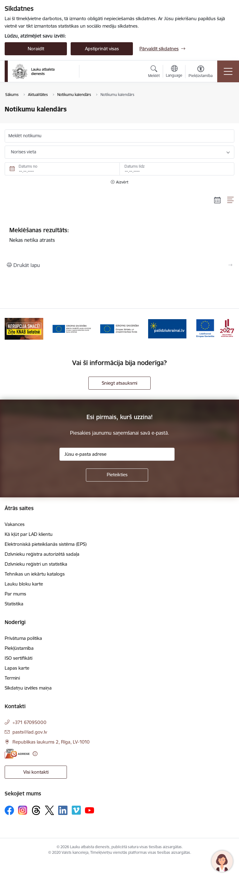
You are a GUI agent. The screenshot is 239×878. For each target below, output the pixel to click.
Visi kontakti (36, 772)
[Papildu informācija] (35, 753)
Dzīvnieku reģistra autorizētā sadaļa (42, 554)
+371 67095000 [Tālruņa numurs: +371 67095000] (29, 722)
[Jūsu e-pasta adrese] (117, 454)
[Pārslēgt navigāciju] (228, 71)
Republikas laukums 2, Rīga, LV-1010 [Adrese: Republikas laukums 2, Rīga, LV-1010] (51, 742)
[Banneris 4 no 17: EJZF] (119, 328)
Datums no (28, 166)
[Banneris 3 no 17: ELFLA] (72, 328)
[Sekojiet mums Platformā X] (49, 810)
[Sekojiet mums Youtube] (89, 810)
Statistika (14, 604)
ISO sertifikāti (18, 658)
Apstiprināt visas (102, 49)
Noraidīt (36, 49)
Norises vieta (23, 152)
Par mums (15, 594)
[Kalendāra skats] (217, 200)
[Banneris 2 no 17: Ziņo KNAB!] (24, 328)
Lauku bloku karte (24, 584)
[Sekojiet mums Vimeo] (76, 810)
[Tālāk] (227, 329)
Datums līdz (134, 166)
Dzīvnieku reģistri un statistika (36, 564)
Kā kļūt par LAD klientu (29, 534)
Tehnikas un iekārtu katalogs (35, 574)
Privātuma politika (23, 638)
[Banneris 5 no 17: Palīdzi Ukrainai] (167, 328)
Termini (12, 678)
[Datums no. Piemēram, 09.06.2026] (62, 168)
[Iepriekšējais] (12, 329)
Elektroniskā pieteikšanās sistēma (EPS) (46, 544)
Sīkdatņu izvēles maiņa (28, 688)
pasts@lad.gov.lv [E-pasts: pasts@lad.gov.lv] (29, 732)
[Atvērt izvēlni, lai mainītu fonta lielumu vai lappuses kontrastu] (200, 72)
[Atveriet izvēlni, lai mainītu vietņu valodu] (174, 72)
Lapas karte (17, 668)
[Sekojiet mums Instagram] (22, 810)
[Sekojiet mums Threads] (36, 810)
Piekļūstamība (19, 648)
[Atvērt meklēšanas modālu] (154, 72)
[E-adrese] (17, 754)
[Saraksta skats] (230, 200)
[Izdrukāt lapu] (119, 265)
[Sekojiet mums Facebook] (9, 810)
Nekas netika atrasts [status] (119, 234)
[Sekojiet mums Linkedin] (63, 810)
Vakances (15, 524)
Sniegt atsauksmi (119, 383)
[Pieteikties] (117, 475)
